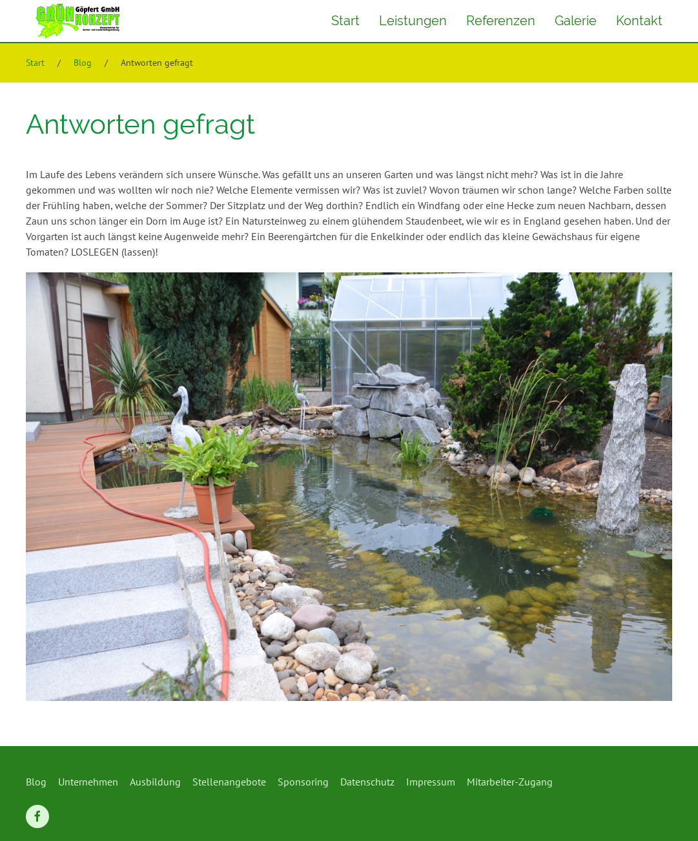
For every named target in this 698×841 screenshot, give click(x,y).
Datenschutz (367, 781)
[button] (669, 812)
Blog (83, 62)
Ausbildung (155, 781)
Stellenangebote (229, 781)
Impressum (430, 781)
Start (345, 20)
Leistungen (413, 20)
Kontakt (639, 20)
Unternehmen (88, 781)
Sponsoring (303, 781)
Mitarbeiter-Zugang (510, 781)
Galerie (576, 20)
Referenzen (500, 20)
